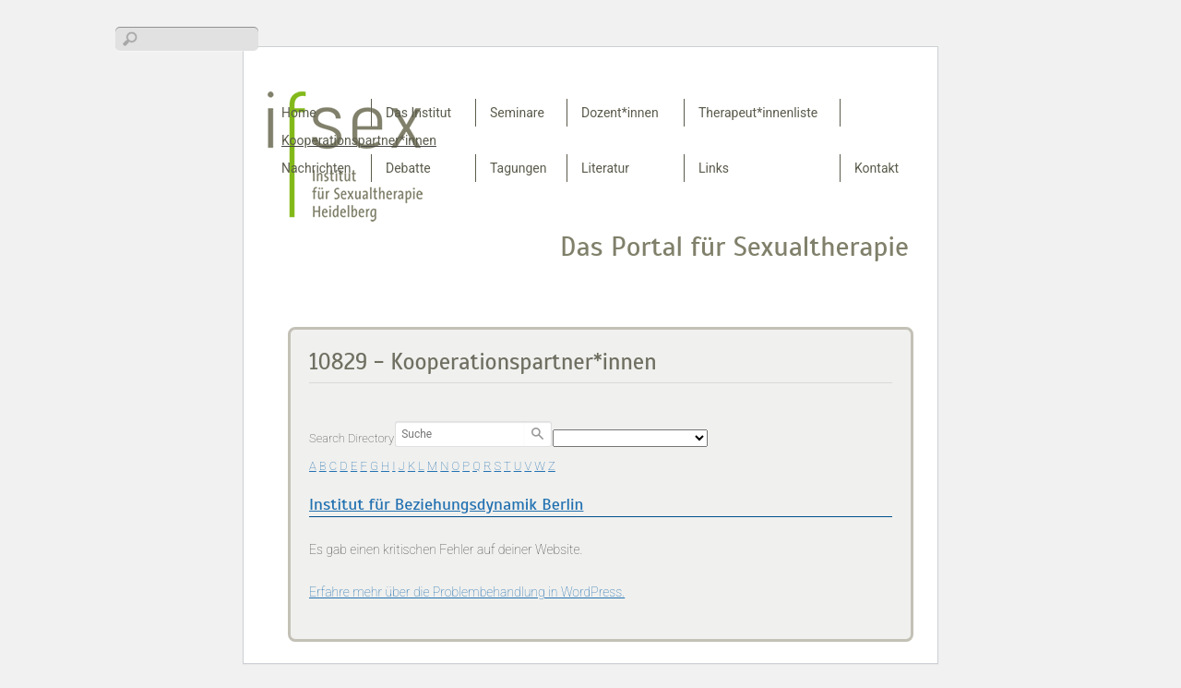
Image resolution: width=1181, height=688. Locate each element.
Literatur (605, 168)
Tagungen (518, 168)
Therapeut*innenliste (757, 112)
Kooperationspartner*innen (358, 140)
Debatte (408, 168)
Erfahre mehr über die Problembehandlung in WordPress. (467, 592)
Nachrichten (316, 168)
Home (298, 112)
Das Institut (418, 112)
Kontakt (876, 168)
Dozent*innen (620, 112)
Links (713, 168)
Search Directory (351, 438)
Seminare (517, 112)
